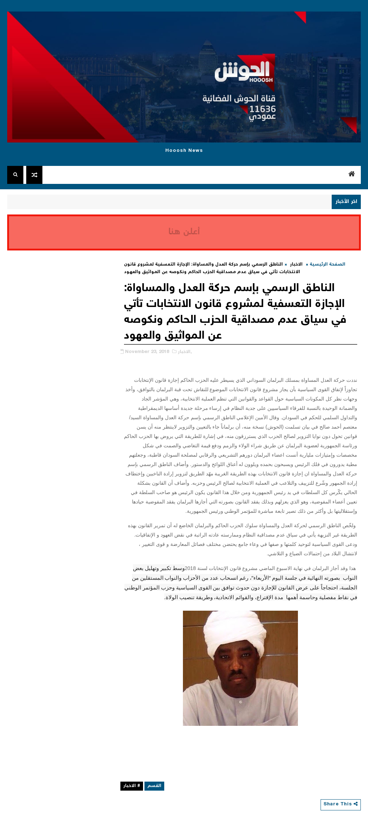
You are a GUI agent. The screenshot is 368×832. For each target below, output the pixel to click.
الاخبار (296, 264)
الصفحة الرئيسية (327, 264)
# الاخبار (131, 786)
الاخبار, (185, 352)
